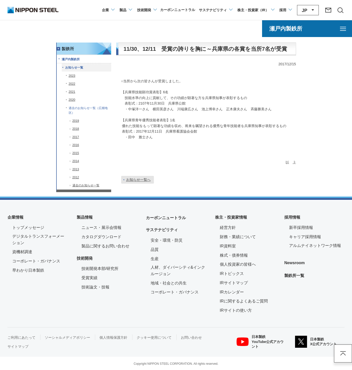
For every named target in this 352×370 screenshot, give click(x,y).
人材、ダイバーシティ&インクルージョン (178, 270)
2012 (75, 177)
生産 (155, 259)
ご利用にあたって (21, 337)
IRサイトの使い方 (236, 310)
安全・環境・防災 (167, 240)
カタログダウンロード (101, 237)
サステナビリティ (162, 230)
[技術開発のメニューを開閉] (147, 10)
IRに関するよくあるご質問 (244, 301)
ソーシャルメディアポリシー (67, 337)
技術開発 (85, 258)
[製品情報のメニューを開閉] (125, 10)
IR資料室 (228, 246)
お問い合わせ (191, 337)
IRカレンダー (232, 292)
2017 (75, 137)
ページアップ (343, 353)
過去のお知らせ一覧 (85, 185)
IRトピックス (232, 273)
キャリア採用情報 (305, 237)
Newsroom (294, 263)
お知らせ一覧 (74, 67)
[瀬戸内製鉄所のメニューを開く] (307, 28)
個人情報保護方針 (113, 337)
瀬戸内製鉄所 (71, 59)
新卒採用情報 (301, 227)
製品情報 (85, 217)
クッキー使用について (154, 337)
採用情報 (292, 217)
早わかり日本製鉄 (28, 270)
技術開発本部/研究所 (99, 268)
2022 (72, 84)
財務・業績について (238, 237)
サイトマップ (17, 346)
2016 (75, 145)
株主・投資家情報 (231, 217)
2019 (75, 121)
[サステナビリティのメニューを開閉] (215, 10)
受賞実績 (89, 278)
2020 (72, 100)
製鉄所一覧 (294, 275)
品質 (155, 249)
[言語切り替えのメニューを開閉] (308, 10)
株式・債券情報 (234, 255)
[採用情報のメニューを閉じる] (285, 10)
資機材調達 (22, 252)
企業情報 (15, 217)
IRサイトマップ (234, 283)
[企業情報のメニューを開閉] (108, 10)
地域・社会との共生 (169, 283)
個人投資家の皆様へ (238, 264)
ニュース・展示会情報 (101, 227)
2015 (75, 153)
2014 (75, 161)
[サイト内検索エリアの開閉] (340, 10)
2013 (75, 169)
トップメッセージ (28, 227)
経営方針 (228, 227)
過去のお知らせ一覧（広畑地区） (88, 110)
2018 (75, 129)
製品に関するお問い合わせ (105, 246)
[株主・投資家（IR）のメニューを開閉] (256, 10)
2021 (72, 92)
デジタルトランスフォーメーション (38, 239)
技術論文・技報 (95, 287)
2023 (72, 76)
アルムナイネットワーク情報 (317, 245)
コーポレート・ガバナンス (36, 261)
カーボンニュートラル (166, 218)
